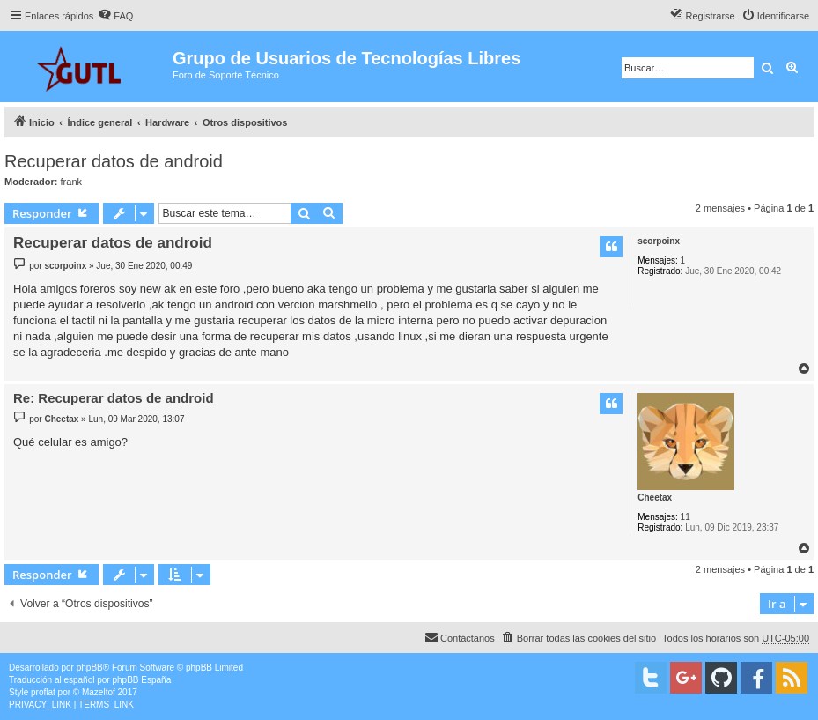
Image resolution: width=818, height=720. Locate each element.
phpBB (90, 667)
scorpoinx (658, 241)
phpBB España (141, 680)
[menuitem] (115, 15)
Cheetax (654, 497)
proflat (43, 692)
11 (685, 517)
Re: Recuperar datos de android (113, 397)
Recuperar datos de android (113, 161)
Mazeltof (98, 692)
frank (71, 181)
